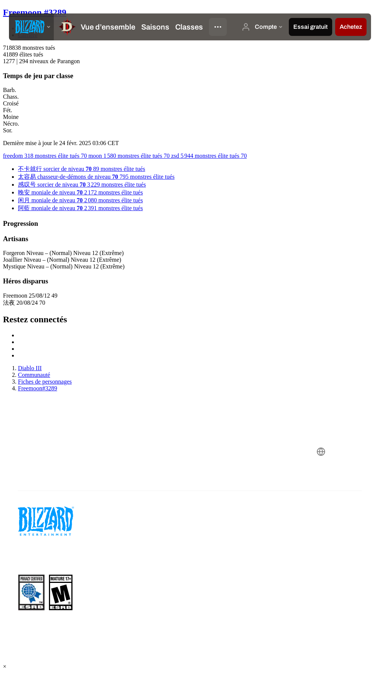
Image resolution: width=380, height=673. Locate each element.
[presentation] (31, 26)
